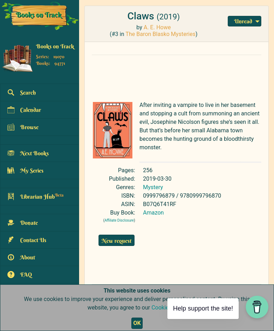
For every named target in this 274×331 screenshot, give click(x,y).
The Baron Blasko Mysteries (160, 34)
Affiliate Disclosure (119, 220)
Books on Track (55, 46)
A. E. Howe (157, 27)
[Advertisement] (176, 76)
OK (137, 323)
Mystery (153, 187)
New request (116, 240)
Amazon (153, 212)
